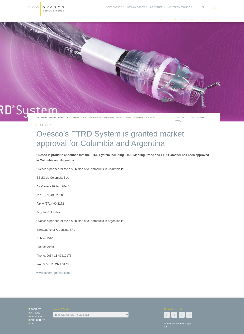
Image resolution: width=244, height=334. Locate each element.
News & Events (136, 7)
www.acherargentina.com (53, 273)
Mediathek (156, 7)
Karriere (34, 313)
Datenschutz (37, 320)
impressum (35, 316)
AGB (31, 323)
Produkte (35, 309)
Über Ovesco (114, 7)
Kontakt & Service (179, 7)
